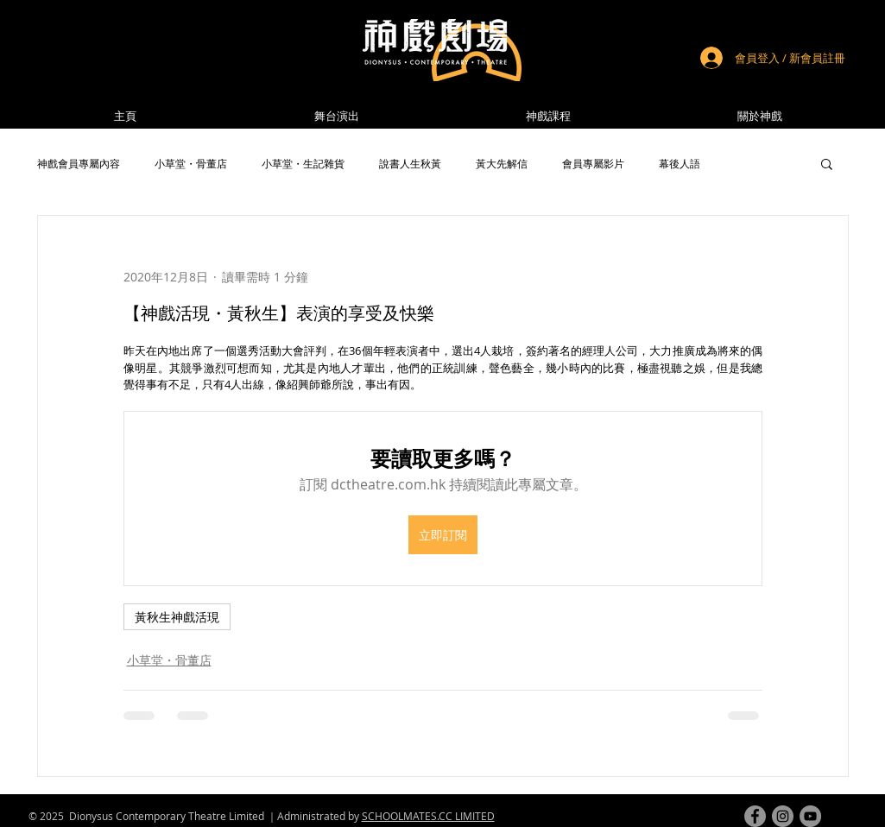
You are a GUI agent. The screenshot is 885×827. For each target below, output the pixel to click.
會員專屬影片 (593, 163)
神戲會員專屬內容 (78, 163)
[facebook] (755, 816)
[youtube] (810, 816)
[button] (759, 116)
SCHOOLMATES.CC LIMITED (428, 816)
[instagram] (782, 816)
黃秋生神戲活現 (177, 617)
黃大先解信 (502, 163)
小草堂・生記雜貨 (303, 163)
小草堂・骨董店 (191, 163)
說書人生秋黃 (410, 163)
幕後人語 (679, 163)
